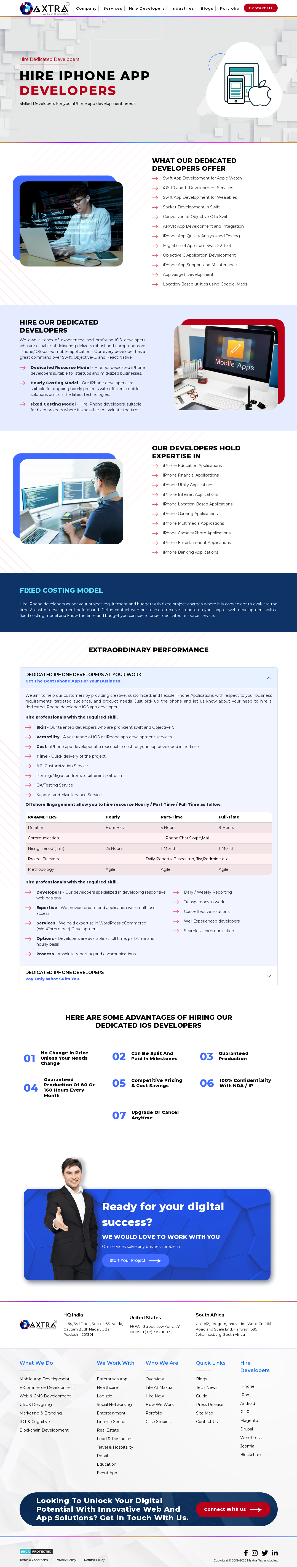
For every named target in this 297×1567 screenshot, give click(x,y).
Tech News (206, 1387)
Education (106, 1464)
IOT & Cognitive (35, 1421)
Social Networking (114, 1404)
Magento (249, 1420)
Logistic (104, 1396)
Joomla (247, 1446)
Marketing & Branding (41, 1413)
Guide (201, 1396)
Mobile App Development (44, 1378)
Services (112, 8)
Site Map (204, 1413)
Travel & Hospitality (115, 1447)
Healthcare (107, 1387)
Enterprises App (112, 1378)
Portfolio (229, 8)
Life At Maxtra (159, 1387)
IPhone (247, 1386)
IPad (244, 1394)
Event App (107, 1472)
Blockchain (250, 1454)
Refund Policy (94, 1560)
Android (247, 1403)
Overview (155, 1378)
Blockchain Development (44, 1430)
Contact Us (261, 8)
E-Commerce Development (47, 1387)
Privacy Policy (66, 1560)
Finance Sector (111, 1421)
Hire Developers (147, 8)
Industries (183, 8)
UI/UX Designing (36, 1404)
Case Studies (158, 1421)
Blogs (207, 8)
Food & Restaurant (115, 1438)
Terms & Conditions (34, 1560)
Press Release (209, 1404)
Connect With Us (233, 1509)
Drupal (246, 1429)
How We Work (160, 1404)
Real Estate (108, 1430)
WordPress (250, 1437)
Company (86, 8)
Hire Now (155, 1396)
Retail (102, 1455)
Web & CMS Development (45, 1396)
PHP (245, 1412)
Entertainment (111, 1413)
